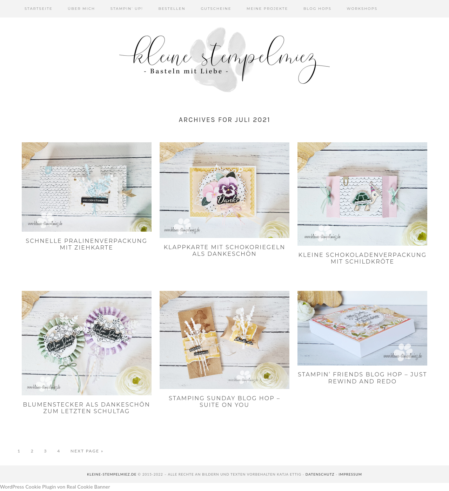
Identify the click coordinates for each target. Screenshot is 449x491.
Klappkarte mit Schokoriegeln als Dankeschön (225, 250)
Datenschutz (320, 474)
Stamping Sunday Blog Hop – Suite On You (224, 401)
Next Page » (87, 451)
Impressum (350, 474)
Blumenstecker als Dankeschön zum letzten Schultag (86, 408)
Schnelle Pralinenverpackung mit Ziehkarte (86, 244)
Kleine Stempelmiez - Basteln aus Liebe (224, 60)
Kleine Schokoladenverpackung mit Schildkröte (363, 258)
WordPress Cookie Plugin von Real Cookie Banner (55, 487)
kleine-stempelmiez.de (111, 474)
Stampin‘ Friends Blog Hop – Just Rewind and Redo (362, 377)
